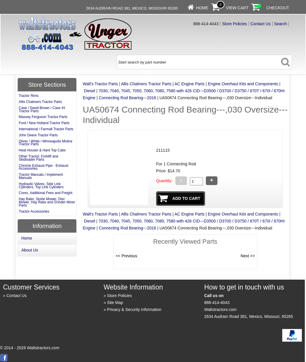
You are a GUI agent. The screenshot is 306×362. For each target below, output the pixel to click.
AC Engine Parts (189, 84)
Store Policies (234, 23)
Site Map (115, 302)
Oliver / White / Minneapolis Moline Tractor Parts (45, 142)
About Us (29, 250)
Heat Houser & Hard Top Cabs (42, 150)
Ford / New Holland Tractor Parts (44, 123)
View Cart (237, 8)
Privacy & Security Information (134, 309)
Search (280, 23)
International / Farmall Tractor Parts (46, 129)
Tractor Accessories (34, 211)
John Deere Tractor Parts (38, 135)
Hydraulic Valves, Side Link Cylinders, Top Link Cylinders (41, 185)
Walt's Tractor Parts (100, 84)
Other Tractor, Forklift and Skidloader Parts (38, 158)
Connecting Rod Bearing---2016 (127, 97)
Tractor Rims (28, 96)
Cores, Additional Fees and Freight (45, 193)
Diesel (89, 90)
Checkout (277, 8)
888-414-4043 (216, 302)
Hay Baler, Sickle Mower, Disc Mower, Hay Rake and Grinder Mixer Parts (47, 202)
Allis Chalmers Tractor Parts (146, 84)
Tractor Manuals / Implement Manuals (41, 176)
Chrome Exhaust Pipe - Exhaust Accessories (43, 167)
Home (202, 8)
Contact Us (261, 23)
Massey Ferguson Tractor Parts (43, 117)
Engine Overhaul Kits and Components (243, 84)
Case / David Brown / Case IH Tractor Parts (42, 109)
